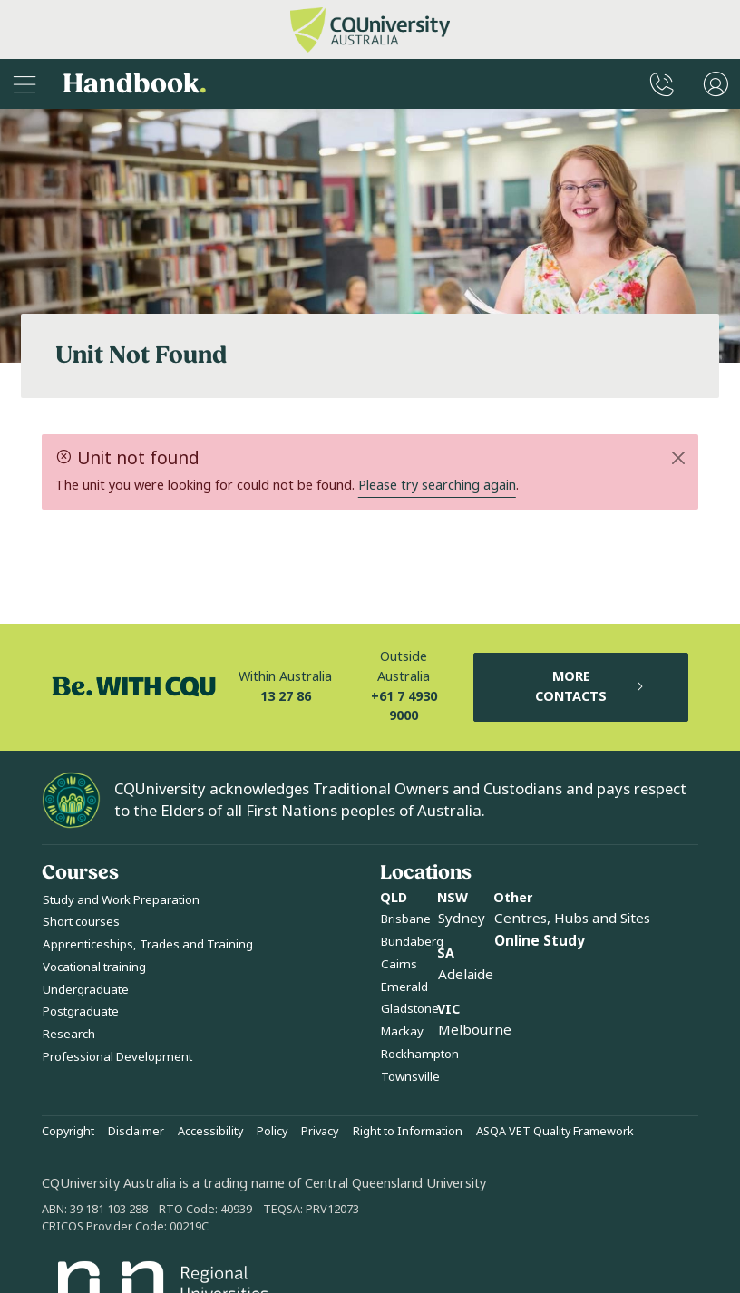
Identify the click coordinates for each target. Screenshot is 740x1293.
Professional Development (117, 1056)
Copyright (68, 1131)
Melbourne (474, 1030)
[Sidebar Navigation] (24, 84)
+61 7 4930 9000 (404, 706)
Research (69, 1034)
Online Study (539, 941)
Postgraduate (81, 1011)
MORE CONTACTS (590, 686)
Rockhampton (420, 1054)
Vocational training (94, 967)
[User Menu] (716, 84)
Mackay (402, 1031)
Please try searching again (437, 485)
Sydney (461, 918)
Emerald (404, 987)
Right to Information (407, 1131)
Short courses (81, 921)
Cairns (399, 964)
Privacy (319, 1131)
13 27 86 (285, 696)
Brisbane (406, 919)
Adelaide (465, 975)
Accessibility (210, 1131)
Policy (272, 1131)
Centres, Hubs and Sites (572, 918)
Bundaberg (412, 941)
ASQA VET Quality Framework (555, 1131)
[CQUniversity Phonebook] (662, 84)
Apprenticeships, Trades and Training (148, 944)
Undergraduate (86, 989)
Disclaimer (136, 1131)
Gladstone (410, 1008)
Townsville (410, 1076)
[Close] (678, 457)
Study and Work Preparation (121, 900)
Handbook (135, 84)
